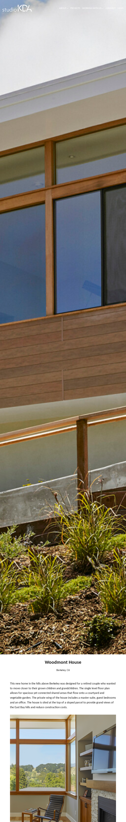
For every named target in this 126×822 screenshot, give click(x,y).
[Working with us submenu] (103, 8)
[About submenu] (67, 8)
